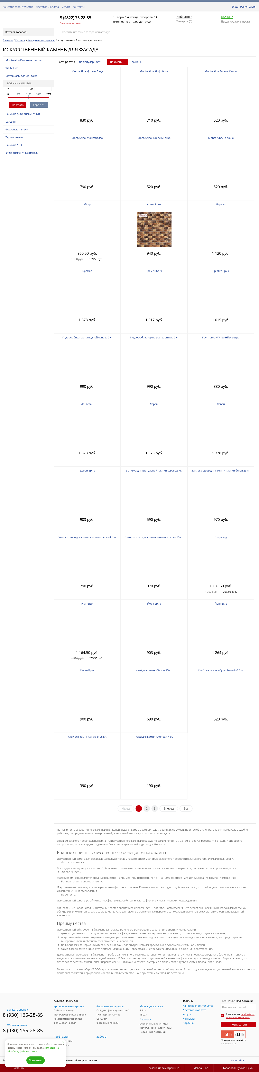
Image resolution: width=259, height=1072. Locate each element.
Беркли (220, 204)
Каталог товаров (28, 32)
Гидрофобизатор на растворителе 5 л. (154, 337)
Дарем (154, 404)
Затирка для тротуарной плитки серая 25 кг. (154, 470)
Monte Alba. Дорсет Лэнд (87, 71)
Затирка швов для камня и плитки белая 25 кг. (221, 470)
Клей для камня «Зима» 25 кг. (154, 670)
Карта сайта (237, 1060)
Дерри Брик (87, 470)
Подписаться (238, 1024)
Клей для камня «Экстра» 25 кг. (87, 736)
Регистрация (248, 6)
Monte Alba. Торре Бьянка (154, 138)
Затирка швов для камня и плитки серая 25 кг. (154, 537)
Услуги (66, 7)
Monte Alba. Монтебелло (87, 138)
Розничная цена (17, 83)
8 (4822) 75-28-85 (75, 17)
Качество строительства (18, 7)
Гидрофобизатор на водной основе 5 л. (87, 337)
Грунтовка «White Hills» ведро (221, 337)
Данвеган (87, 404)
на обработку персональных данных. (240, 1015)
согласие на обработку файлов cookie (33, 1049)
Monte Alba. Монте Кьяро (221, 71)
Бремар (87, 271)
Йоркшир (221, 603)
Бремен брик (154, 271)
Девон (221, 404)
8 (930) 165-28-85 (23, 1014)
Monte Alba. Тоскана (221, 138)
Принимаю (35, 1060)
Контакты (78, 7)
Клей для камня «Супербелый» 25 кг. (221, 670)
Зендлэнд (221, 537)
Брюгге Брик (221, 271)
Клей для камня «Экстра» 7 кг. (154, 736)
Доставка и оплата (47, 7)
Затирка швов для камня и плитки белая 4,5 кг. (87, 537)
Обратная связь (15, 1025)
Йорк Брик (154, 603)
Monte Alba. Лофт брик (154, 71)
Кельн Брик (87, 670)
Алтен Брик (154, 204)
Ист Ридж (87, 603)
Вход (234, 6)
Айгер (87, 204)
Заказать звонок (70, 23)
